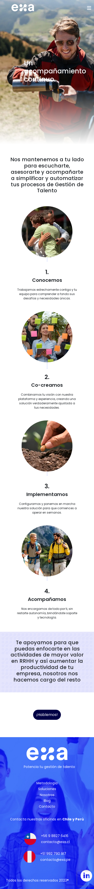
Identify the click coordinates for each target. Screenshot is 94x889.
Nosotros (47, 794)
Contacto (47, 806)
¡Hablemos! (47, 714)
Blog (47, 800)
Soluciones (47, 788)
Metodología (47, 783)
